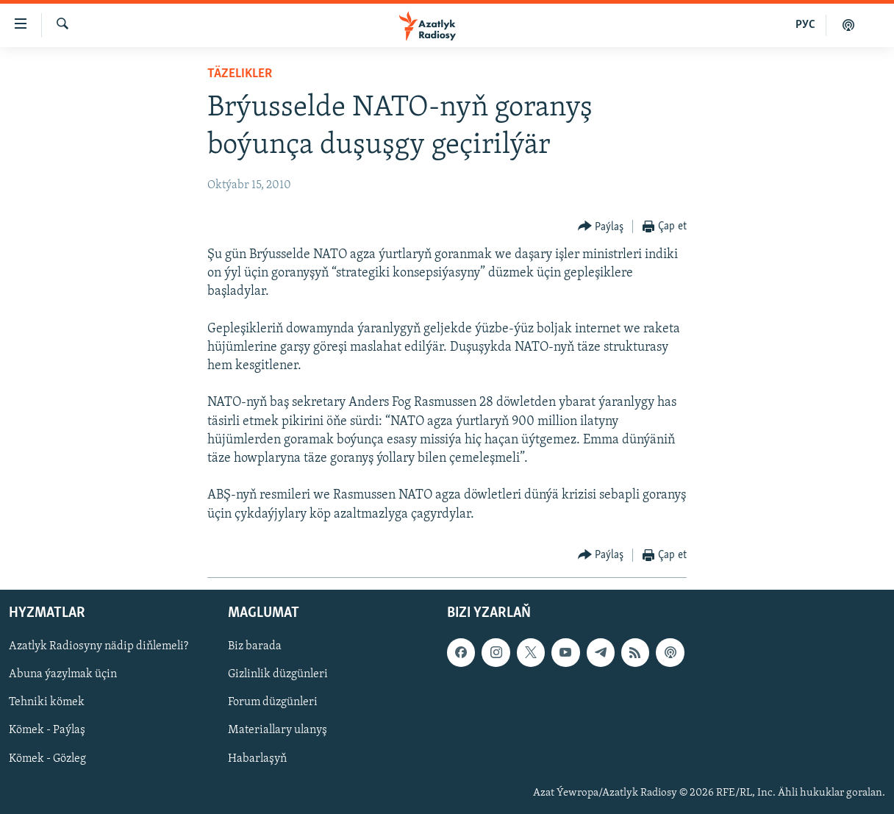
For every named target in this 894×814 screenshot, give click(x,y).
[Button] (601, 227)
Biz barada (255, 646)
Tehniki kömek (47, 702)
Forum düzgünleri (273, 702)
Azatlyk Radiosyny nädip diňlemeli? (98, 646)
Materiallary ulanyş (277, 730)
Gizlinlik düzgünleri (278, 674)
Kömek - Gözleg (47, 758)
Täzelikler (239, 74)
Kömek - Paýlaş (47, 730)
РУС (805, 25)
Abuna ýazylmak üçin (63, 674)
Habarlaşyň (257, 758)
